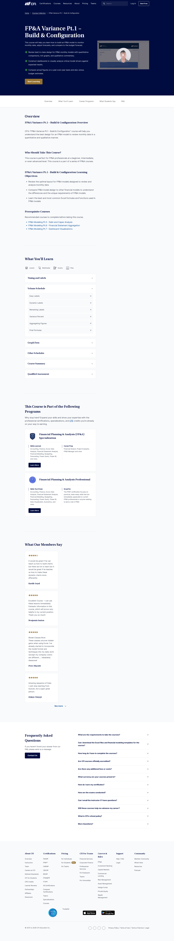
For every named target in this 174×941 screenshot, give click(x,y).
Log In (133, 3)
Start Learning (34, 81)
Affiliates (28, 894)
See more (58, 706)
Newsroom (29, 898)
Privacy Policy (113, 928)
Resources (67, 3)
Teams (93, 3)
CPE (71, 421)
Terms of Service (137, 928)
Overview (48, 101)
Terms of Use (125, 928)
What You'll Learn (65, 101)
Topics (45, 896)
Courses (57, 3)
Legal (118, 863)
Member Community (141, 859)
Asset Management (105, 881)
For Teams (65, 867)
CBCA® (45, 871)
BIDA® (45, 875)
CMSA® (45, 867)
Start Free (143, 3)
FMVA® (45, 859)
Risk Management (104, 877)
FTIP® (45, 882)
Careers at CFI (30, 871)
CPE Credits (29, 882)
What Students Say (108, 101)
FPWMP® (46, 879)
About (77, 3)
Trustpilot (57, 910)
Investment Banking (105, 863)
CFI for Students (31, 879)
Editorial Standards (32, 875)
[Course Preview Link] (123, 55)
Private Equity (103, 889)
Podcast (137, 871)
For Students (66, 863)
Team (27, 867)
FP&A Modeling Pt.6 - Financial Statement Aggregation (54, 225)
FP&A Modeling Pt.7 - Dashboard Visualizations (50, 229)
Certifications (45, 3)
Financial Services (86, 859)
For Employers (85, 873)
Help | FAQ (120, 859)
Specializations (48, 900)
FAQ (123, 101)
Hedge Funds (103, 885)
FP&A (100, 859)
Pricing (85, 3)
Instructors (29, 863)
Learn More (34, 465)
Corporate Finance (86, 863)
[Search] (114, 3)
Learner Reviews (31, 886)
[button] (113, 737)
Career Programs (86, 101)
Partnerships (29, 890)
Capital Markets (103, 867)
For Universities (85, 881)
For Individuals (66, 859)
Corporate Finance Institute (31, 3)
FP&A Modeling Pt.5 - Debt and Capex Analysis (50, 222)
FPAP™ (45, 863)
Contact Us (32, 756)
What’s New (138, 863)
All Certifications (49, 886)
